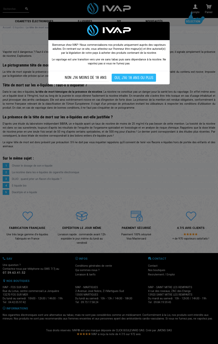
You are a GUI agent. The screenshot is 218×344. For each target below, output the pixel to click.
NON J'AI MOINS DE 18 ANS (85, 77)
